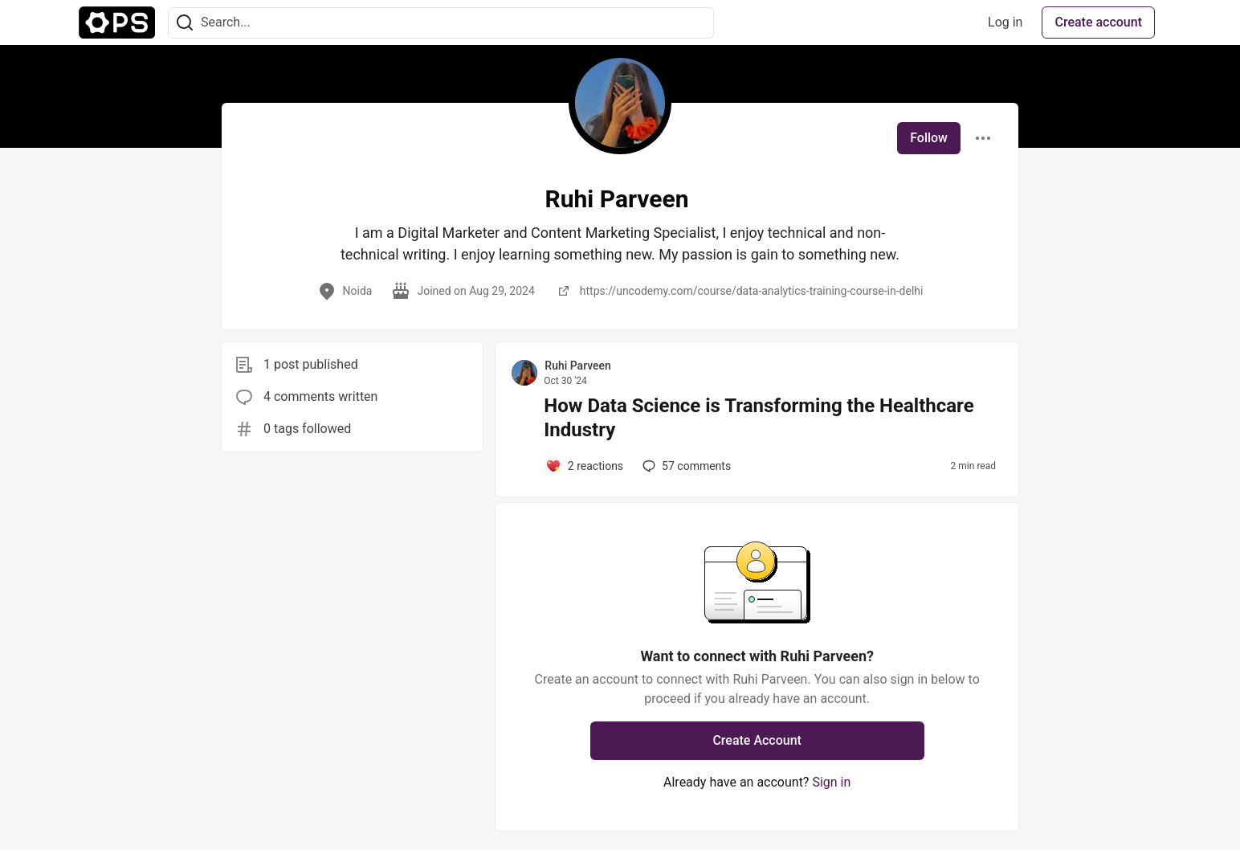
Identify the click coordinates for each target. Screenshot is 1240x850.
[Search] (185, 23)
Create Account (757, 740)
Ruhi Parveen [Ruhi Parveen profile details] (578, 365)
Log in (1005, 22)
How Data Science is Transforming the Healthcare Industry (758, 417)
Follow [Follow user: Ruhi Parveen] (929, 137)
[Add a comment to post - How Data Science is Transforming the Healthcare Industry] (584, 466)
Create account (1098, 22)
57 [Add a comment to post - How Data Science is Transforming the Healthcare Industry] (685, 466)
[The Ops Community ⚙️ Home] (117, 22)
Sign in (831, 782)
